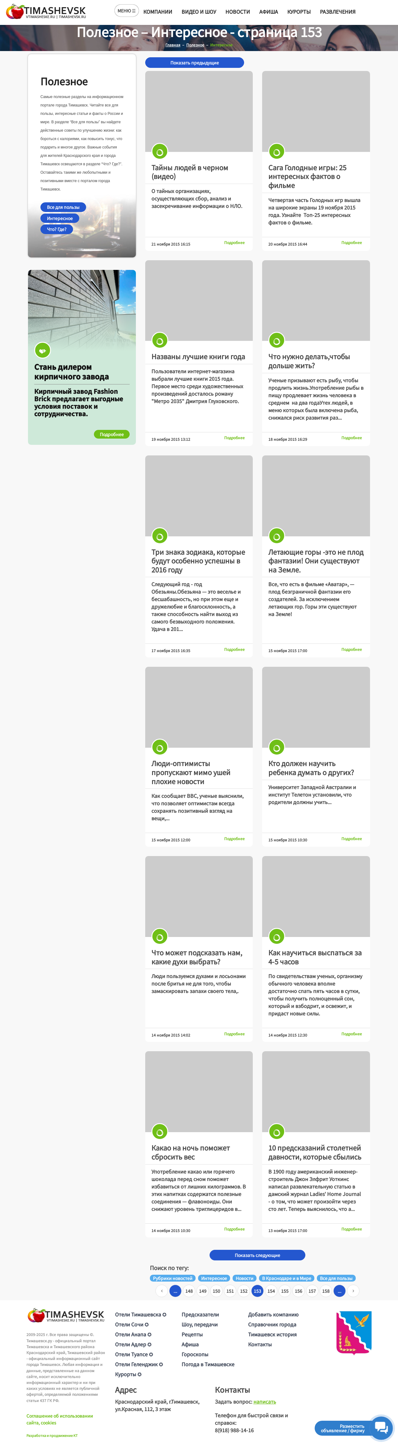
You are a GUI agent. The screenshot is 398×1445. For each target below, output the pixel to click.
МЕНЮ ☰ (127, 10)
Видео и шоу (199, 11)
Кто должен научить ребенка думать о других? (311, 767)
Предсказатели (200, 1314)
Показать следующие (257, 1255)
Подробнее (234, 242)
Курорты (299, 11)
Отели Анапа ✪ (133, 1334)
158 (326, 1291)
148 (189, 1291)
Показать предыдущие (194, 62)
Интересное (60, 218)
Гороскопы (195, 1354)
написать (264, 1401)
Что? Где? (57, 229)
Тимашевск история (272, 1334)
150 (216, 1291)
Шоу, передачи (200, 1324)
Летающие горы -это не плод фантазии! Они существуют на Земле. (315, 560)
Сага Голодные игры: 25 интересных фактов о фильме (307, 176)
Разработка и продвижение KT (52, 1435)
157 (312, 1291)
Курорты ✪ (128, 1374)
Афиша (268, 11)
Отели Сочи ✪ (132, 1324)
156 (298, 1291)
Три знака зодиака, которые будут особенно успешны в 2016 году (198, 560)
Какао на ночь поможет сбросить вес (190, 1151)
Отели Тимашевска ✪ (140, 1314)
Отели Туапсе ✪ (134, 1354)
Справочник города (272, 1324)
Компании (157, 11)
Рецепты (192, 1334)
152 (244, 1291)
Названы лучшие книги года (198, 356)
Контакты (260, 1344)
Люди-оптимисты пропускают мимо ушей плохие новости (190, 772)
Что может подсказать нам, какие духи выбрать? (196, 956)
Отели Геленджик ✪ (139, 1364)
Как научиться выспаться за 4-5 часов (315, 956)
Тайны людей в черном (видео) (189, 171)
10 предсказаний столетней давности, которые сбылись (314, 1151)
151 (230, 1291)
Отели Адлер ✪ (133, 1344)
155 (285, 1291)
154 (271, 1291)
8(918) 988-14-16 (234, 1430)
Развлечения (337, 11)
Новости (237, 11)
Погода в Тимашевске (208, 1364)
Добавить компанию (273, 1314)
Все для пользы (63, 207)
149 (202, 1291)
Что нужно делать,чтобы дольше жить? (309, 360)
